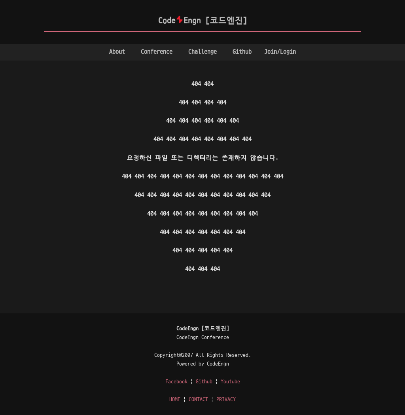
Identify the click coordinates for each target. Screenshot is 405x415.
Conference (156, 51)
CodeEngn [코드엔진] (202, 20)
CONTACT (198, 399)
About (117, 51)
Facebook (176, 382)
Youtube (230, 382)
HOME (174, 399)
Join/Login (280, 51)
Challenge (202, 51)
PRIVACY (226, 399)
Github (242, 51)
